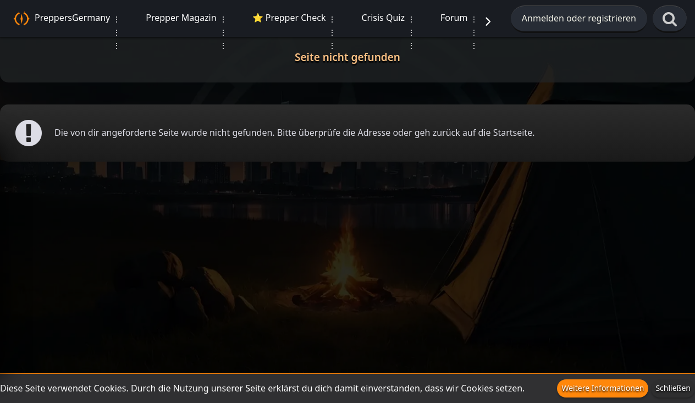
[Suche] (670, 19)
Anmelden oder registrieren (579, 18)
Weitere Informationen (602, 388)
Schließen (673, 388)
